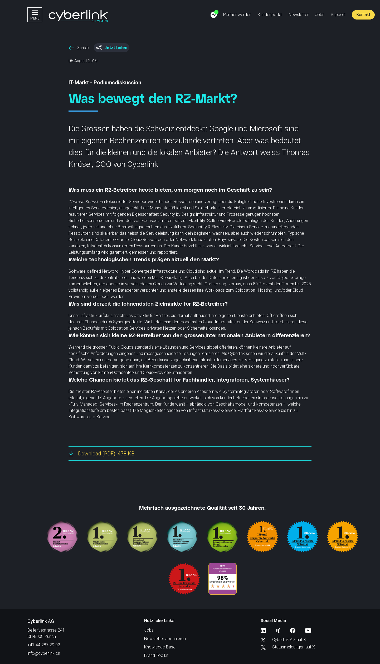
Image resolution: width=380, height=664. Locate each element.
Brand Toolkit (156, 655)
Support (338, 14)
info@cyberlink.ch (43, 653)
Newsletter (299, 14)
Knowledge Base (160, 646)
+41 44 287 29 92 (43, 644)
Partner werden (237, 14)
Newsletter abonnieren (165, 638)
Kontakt (363, 14)
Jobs (319, 14)
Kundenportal (270, 14)
